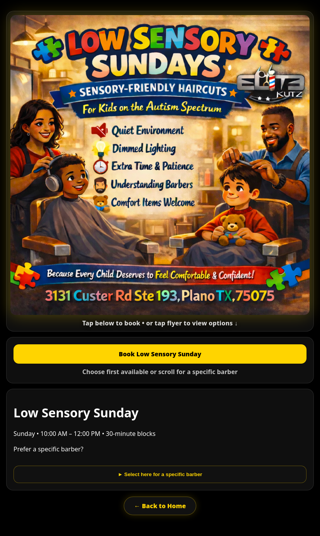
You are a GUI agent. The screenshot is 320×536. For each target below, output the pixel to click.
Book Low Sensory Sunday (160, 354)
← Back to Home (160, 506)
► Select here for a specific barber (160, 474)
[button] (160, 171)
